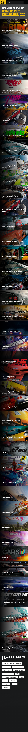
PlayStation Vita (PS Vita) (10, 677)
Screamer (5, 346)
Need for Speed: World (10, 196)
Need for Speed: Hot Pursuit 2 (12, 437)
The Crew (5, 452)
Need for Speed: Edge (9, 75)
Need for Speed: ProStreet (11, 301)
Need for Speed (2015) (10, 60)
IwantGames (3, 2)
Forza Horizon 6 (7, 542)
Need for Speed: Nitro (9, 181)
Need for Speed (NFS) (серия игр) (12, 663)
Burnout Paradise (8, 618)
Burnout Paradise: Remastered (13, 633)
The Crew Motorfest (9, 482)
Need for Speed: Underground (12, 241)
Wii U (5, 680)
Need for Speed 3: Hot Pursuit (12, 392)
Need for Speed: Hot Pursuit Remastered (12, 120)
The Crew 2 (6, 467)
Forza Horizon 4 (7, 512)
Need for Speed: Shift (9, 166)
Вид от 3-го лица (8, 673)
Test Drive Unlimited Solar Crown (13, 603)
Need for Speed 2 (8, 377)
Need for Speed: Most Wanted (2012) (14, 12)
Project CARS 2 (7, 572)
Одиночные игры (18, 667)
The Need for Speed (9, 362)
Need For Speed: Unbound (11, 136)
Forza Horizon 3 (7, 497)
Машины (6, 687)
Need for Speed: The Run (11, 30)
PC (17, 673)
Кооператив (7, 667)
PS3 (22, 677)
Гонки (14, 684)
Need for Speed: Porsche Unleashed (11, 421)
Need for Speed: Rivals (10, 45)
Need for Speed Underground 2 (13, 256)
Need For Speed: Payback (11, 90)
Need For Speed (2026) (10, 151)
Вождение (6, 684)
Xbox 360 (13, 680)
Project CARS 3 (7, 587)
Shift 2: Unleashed (8, 226)
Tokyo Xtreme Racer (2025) (11, 331)
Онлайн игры (7, 670)
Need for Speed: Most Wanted (12, 271)
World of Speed (7, 648)
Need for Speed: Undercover (12, 316)
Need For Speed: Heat (9, 105)
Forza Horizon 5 (7, 527)
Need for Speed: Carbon (10, 286)
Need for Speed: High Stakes (12, 407)
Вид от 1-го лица (19, 670)
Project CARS (7, 557)
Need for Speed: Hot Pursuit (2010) (12, 210)
